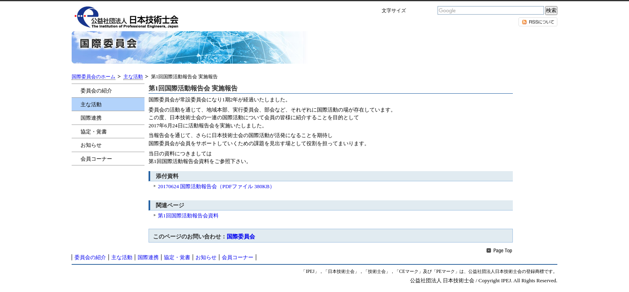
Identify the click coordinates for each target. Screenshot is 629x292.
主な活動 (133, 76)
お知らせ (91, 145)
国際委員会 (241, 236)
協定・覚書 (94, 132)
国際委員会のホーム (93, 76)
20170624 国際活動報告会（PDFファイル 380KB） (216, 186)
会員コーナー (96, 159)
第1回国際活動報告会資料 (188, 216)
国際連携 (91, 118)
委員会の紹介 (96, 91)
